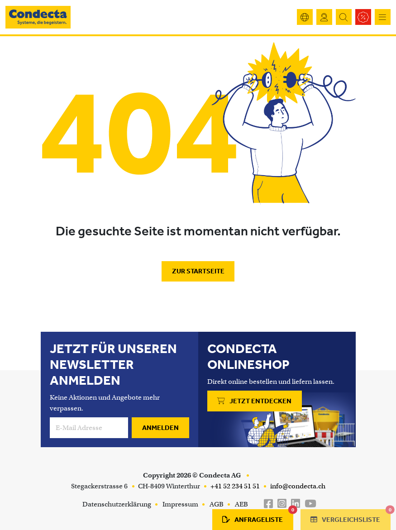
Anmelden (160, 428)
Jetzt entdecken (254, 401)
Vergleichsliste (350, 516)
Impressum (180, 504)
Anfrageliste (257, 516)
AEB (241, 504)
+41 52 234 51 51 (234, 486)
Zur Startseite (198, 271)
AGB (217, 504)
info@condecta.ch (297, 486)
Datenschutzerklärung (116, 504)
